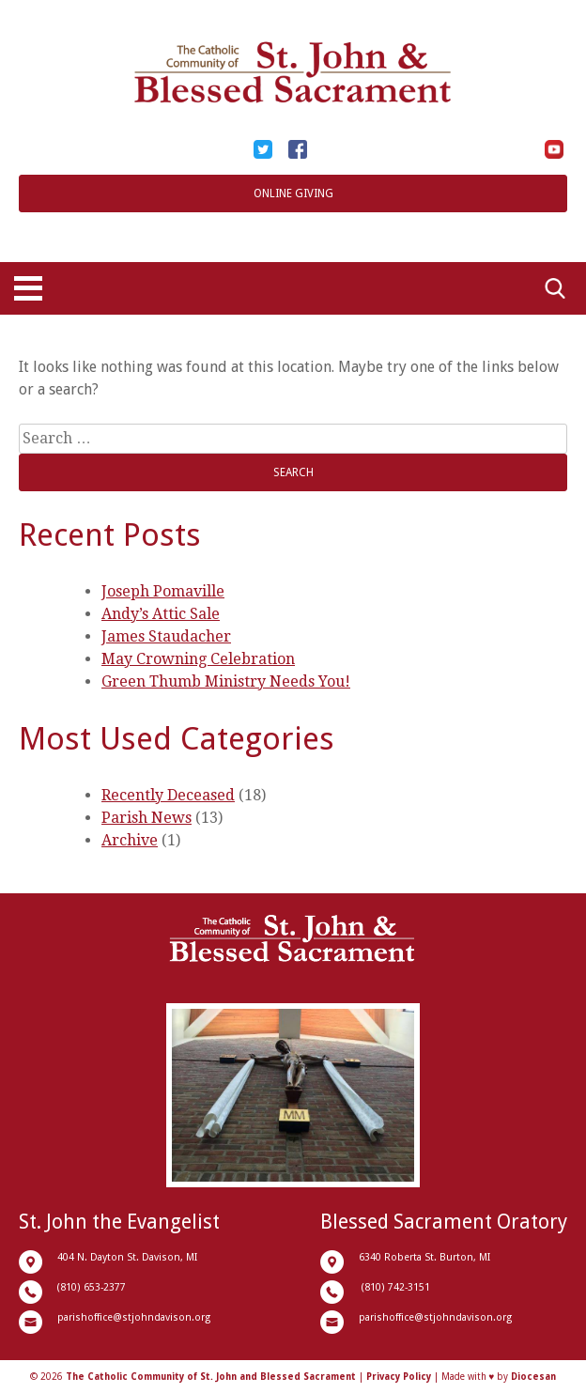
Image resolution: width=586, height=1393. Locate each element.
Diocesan (533, 1376)
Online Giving (293, 193)
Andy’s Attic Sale (160, 614)
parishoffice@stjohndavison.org (133, 1317)
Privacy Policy (398, 1376)
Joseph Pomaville (162, 591)
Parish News (146, 818)
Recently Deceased (168, 795)
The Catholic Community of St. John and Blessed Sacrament (211, 1376)
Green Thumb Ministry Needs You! (225, 681)
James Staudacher (166, 636)
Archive (129, 840)
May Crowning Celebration (198, 659)
